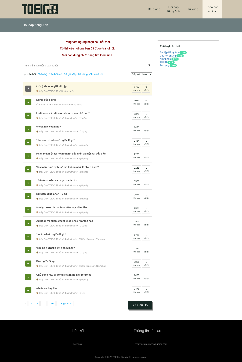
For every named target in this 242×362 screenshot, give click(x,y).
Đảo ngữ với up (45, 261)
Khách (40, 104)
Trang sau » (65, 303)
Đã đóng (83, 74)
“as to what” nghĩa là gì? (51, 234)
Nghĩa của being (46, 99)
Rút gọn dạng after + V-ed (51, 193)
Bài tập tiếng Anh (87, 239)
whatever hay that (47, 288)
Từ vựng (192, 9)
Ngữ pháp (83, 145)
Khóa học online (212, 9)
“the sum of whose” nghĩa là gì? (55, 140)
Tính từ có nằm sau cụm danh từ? (56, 180)
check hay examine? (48, 126)
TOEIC (81, 293)
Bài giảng (154, 9)
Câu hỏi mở (55, 74)
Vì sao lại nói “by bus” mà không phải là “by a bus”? (67, 167)
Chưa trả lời (96, 74)
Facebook (77, 344)
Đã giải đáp (70, 74)
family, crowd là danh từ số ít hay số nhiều (61, 207)
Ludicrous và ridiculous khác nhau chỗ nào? (63, 113)
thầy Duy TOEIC (45, 91)
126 (51, 303)
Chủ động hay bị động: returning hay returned (63, 274)
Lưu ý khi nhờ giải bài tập (51, 86)
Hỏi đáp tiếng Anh (173, 9)
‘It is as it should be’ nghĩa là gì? (55, 247)
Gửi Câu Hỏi (139, 305)
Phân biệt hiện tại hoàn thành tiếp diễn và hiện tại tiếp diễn (71, 153)
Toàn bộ (42, 74)
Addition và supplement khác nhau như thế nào (64, 220)
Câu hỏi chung (168, 55)
